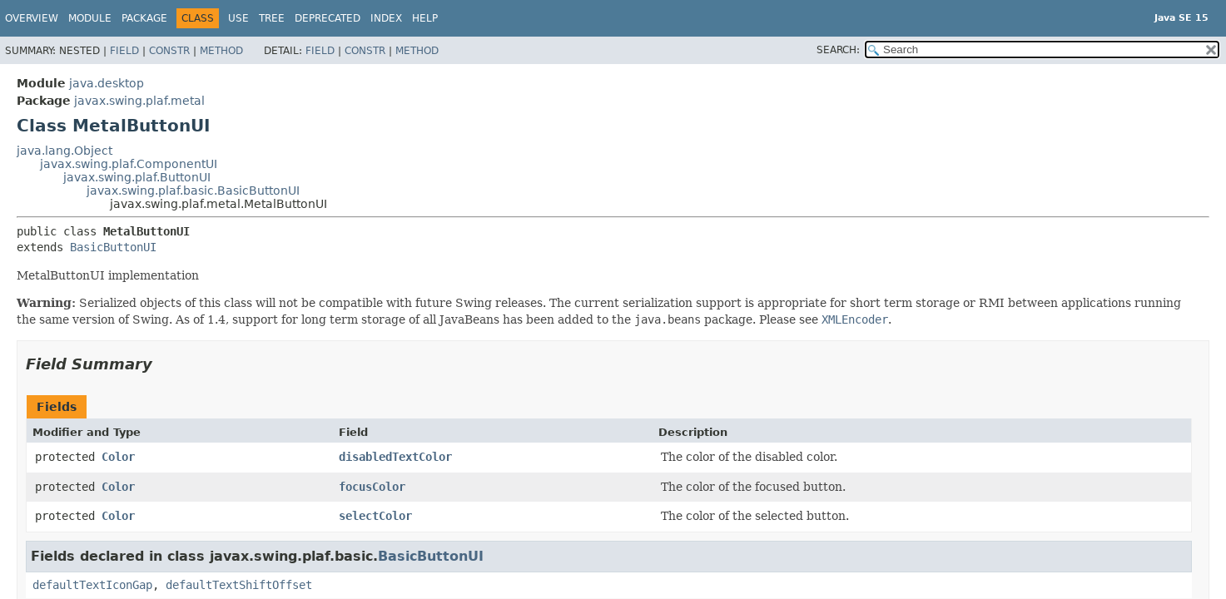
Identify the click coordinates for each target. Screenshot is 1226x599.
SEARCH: (838, 50)
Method (221, 51)
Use (238, 18)
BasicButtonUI (113, 247)
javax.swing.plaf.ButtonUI (137, 177)
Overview (31, 18)
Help (425, 18)
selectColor (375, 515)
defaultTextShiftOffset (239, 585)
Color (118, 456)
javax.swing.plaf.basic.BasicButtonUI (193, 190)
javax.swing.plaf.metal (139, 100)
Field (124, 51)
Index (386, 18)
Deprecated (327, 18)
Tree (272, 18)
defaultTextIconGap (92, 585)
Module (90, 18)
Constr (169, 51)
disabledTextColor (395, 456)
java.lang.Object (64, 150)
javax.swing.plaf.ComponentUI (128, 164)
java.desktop (106, 83)
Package (144, 18)
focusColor (372, 486)
